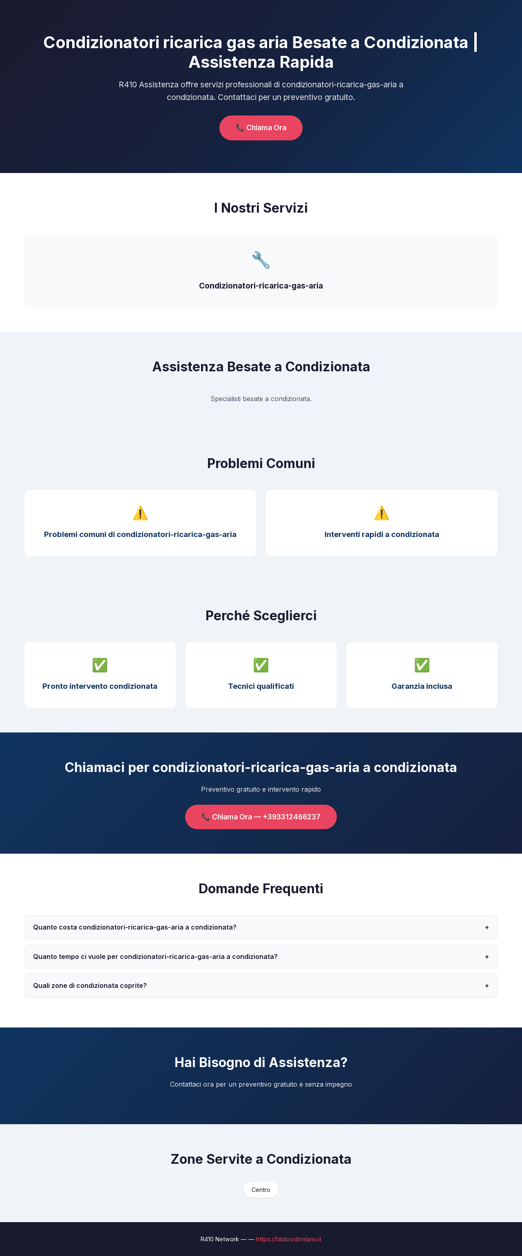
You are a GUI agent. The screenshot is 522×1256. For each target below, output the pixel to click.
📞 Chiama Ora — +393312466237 (261, 816)
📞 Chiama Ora (261, 127)
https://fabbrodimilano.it (288, 1239)
